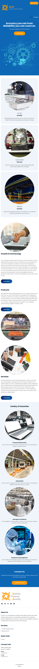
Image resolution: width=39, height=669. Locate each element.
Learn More (20, 33)
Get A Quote (34, 3)
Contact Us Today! (19, 582)
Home (31, 17)
